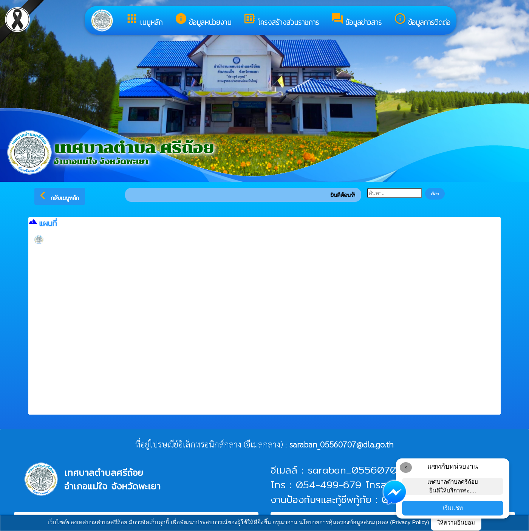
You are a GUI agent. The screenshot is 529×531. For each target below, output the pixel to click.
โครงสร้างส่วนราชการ (281, 20)
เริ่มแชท (453, 508)
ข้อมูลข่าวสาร (356, 20)
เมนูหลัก (143, 20)
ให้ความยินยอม (456, 522)
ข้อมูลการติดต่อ (422, 20)
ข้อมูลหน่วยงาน (203, 20)
